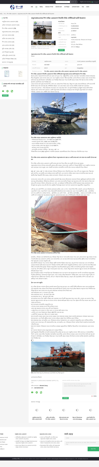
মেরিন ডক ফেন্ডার (7, 38)
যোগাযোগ (61, 50)
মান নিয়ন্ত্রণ (66, 6)
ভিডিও (41, 6)
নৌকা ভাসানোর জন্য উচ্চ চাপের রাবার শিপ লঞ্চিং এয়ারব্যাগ (64, 418)
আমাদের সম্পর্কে (49, 6)
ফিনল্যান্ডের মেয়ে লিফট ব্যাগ (50, 373)
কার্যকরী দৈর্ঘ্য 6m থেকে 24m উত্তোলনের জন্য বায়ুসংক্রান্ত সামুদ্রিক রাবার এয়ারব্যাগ (26, 442)
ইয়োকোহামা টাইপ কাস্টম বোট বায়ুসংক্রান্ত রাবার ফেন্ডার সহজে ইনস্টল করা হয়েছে (50, 446)
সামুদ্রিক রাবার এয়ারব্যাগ (8, 21)
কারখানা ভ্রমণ (59, 6)
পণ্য (36, 6)
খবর (83, 6)
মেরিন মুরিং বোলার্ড (7, 55)
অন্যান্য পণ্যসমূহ (6, 62)
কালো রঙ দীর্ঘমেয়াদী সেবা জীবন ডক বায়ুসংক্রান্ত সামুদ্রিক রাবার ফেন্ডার (49, 438)
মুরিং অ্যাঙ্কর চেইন (6, 48)
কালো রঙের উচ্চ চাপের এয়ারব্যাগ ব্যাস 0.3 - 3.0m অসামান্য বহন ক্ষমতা (26, 446)
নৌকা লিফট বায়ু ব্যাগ (39, 373)
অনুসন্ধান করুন (74, 2)
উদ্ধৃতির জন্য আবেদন (85, 2)
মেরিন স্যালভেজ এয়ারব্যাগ (9, 25)
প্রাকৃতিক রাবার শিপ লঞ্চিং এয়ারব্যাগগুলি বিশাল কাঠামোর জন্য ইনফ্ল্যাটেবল (37, 418)
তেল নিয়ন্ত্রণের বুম (7, 52)
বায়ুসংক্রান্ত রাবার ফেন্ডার (8, 32)
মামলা (87, 6)
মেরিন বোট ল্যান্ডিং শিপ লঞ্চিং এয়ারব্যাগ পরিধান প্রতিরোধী (50, 418)
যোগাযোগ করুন (75, 6)
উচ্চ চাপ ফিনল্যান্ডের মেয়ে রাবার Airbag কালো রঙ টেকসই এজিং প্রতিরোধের (77, 418)
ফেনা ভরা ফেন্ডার (6, 35)
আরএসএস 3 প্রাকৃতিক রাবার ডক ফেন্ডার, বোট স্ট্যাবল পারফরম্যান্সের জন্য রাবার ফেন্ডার (51, 442)
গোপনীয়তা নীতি (16, 458)
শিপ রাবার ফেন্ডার (7, 42)
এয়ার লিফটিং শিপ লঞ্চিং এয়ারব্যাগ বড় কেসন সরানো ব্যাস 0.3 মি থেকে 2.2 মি (90, 418)
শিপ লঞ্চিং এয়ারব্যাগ (11, 13)
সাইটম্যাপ (2, 449)
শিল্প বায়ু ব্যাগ (61, 373)
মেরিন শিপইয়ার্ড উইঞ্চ (8, 59)
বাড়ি (32, 6)
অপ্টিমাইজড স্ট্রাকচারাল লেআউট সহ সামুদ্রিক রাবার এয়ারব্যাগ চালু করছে (26, 438)
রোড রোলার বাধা (6, 45)
